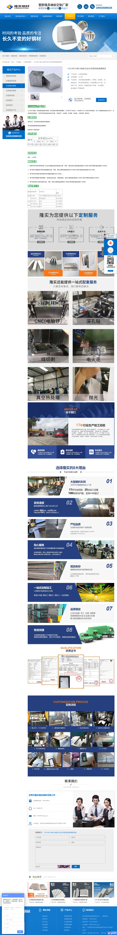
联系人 (74, 837)
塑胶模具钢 (34, 16)
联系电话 (38, 842)
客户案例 (81, 16)
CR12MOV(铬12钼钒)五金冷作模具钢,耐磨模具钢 (48, 62)
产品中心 (70, 16)
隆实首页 (8, 16)
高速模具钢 (10, 95)
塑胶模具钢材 (11, 76)
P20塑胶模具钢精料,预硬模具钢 (39, 900)
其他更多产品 (11, 110)
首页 (12, 62)
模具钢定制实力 (20, 16)
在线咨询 (101, 100)
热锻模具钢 (14, 56)
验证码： (38, 866)
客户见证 (45, 921)
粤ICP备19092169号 (93, 933)
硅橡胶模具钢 (47, 16)
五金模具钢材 (28, 62)
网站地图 (45, 930)
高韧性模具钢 (23, 56)
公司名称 (38, 837)
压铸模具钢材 (11, 91)
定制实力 (45, 919)
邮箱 (73, 842)
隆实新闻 (91, 16)
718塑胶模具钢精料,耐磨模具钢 (83, 900)
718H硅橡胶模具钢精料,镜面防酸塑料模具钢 (65, 900)
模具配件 (9, 100)
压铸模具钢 (42, 56)
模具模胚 (59, 16)
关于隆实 (102, 16)
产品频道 (19, 62)
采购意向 (38, 847)
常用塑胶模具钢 (33, 56)
